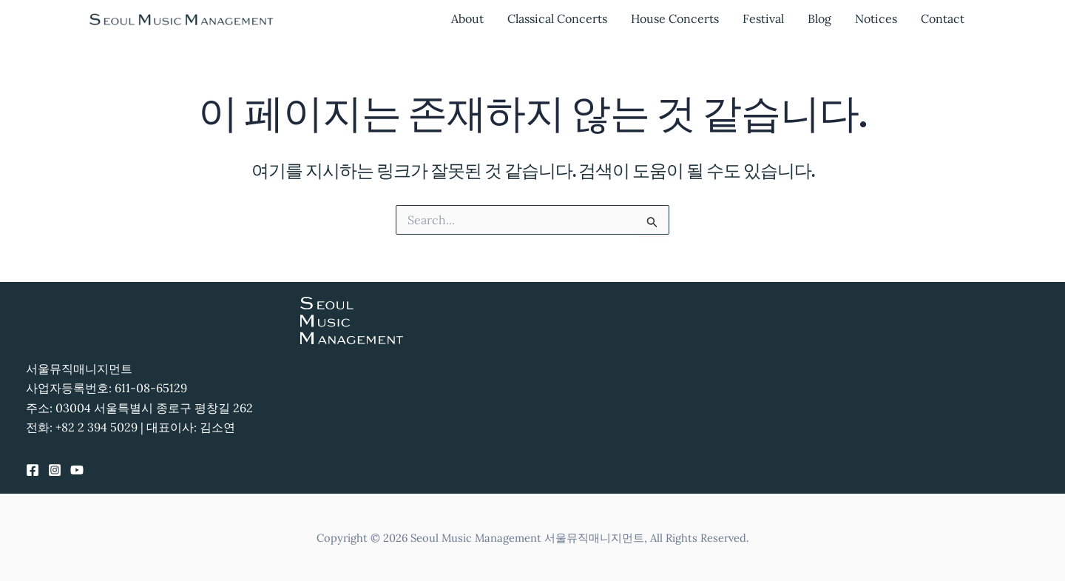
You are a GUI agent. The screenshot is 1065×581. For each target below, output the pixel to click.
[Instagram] (54, 470)
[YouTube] (77, 470)
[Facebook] (32, 470)
